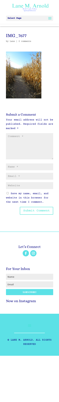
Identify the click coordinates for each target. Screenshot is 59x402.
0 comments (25, 41)
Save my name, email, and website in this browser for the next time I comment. (27, 197)
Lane (12, 41)
